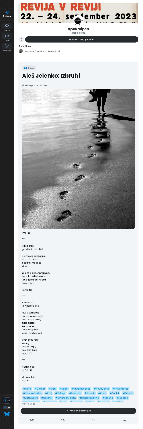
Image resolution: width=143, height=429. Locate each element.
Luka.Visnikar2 (53, 51)
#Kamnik (90, 393)
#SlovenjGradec (32, 393)
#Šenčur (128, 393)
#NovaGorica (101, 388)
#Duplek (114, 393)
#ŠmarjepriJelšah (66, 397)
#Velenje (60, 393)
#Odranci (46, 397)
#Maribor (40, 388)
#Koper (64, 388)
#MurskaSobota (81, 388)
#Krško (102, 393)
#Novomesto (120, 388)
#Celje (27, 388)
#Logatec (122, 397)
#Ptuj (48, 393)
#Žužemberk (30, 397)
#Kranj (52, 388)
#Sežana (107, 397)
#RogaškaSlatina (89, 397)
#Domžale (75, 393)
